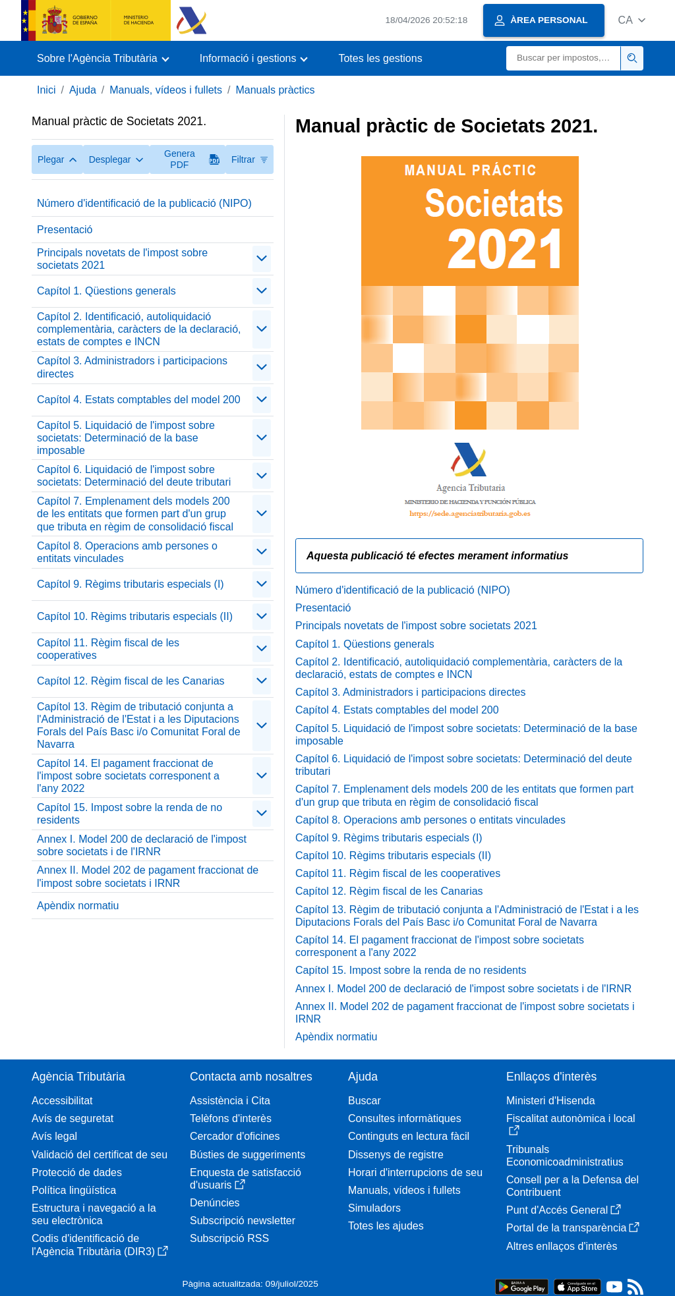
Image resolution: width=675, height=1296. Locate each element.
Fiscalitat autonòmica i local (570, 1124)
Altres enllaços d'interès (561, 1246)
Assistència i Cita (230, 1100)
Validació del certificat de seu (99, 1154)
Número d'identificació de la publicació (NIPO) (144, 203)
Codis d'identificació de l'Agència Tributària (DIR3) (100, 1244)
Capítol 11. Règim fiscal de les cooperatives (108, 649)
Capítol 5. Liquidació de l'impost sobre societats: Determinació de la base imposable (126, 438)
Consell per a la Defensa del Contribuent (572, 1186)
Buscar (364, 1100)
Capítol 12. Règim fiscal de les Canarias (131, 681)
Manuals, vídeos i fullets (165, 90)
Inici (46, 90)
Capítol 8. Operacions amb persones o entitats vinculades (127, 552)
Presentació (65, 229)
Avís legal (54, 1136)
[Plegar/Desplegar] (261, 259)
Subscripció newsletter (242, 1220)
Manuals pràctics (274, 90)
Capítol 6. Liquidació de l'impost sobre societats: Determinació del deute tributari (134, 476)
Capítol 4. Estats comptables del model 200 (139, 399)
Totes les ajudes (386, 1225)
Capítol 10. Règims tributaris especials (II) (135, 616)
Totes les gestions (380, 58)
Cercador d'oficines (234, 1136)
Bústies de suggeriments (247, 1154)
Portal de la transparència (572, 1227)
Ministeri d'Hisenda (550, 1100)
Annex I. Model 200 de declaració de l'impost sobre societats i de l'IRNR (142, 845)
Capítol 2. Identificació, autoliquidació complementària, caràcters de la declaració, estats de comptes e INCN (139, 329)
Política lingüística (74, 1190)
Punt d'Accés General (563, 1210)
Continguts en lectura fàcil (408, 1136)
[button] (632, 20)
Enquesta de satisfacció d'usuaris (245, 1179)
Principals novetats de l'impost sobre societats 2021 (122, 259)
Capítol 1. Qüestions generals (106, 290)
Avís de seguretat (72, 1118)
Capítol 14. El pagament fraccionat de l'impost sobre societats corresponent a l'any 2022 (128, 776)
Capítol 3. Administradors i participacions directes (132, 367)
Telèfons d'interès (231, 1118)
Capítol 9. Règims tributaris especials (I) (130, 584)
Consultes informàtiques (404, 1118)
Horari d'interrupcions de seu (415, 1172)
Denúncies (215, 1202)
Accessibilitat (62, 1100)
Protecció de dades (77, 1172)
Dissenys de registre (396, 1154)
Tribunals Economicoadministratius (565, 1156)
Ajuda (82, 90)
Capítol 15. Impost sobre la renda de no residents (129, 814)
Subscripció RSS (229, 1238)
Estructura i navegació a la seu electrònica (94, 1214)
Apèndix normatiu (78, 905)
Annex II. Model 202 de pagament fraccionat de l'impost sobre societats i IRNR (147, 876)
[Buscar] (563, 58)
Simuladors (374, 1208)
